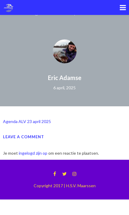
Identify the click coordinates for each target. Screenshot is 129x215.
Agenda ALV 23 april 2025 (27, 121)
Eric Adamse (64, 77)
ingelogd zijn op (33, 153)
